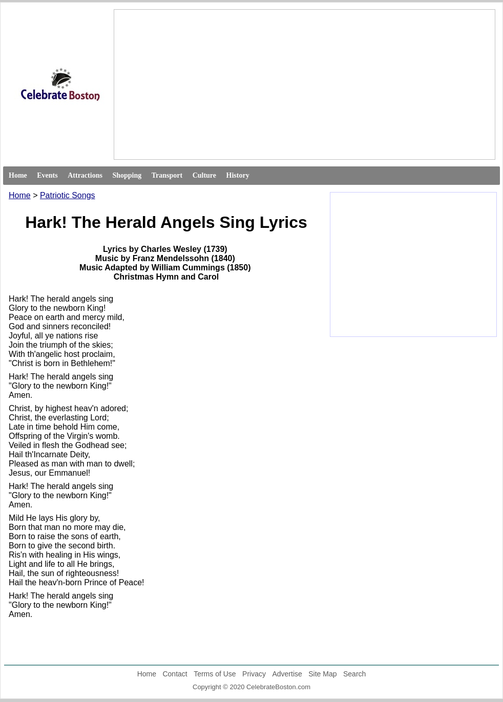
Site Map (322, 674)
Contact (174, 674)
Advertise (287, 674)
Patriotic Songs (67, 195)
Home (18, 175)
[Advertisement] (255, 84)
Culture (204, 175)
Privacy (254, 674)
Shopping (126, 175)
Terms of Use (215, 674)
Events (47, 175)
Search (354, 674)
